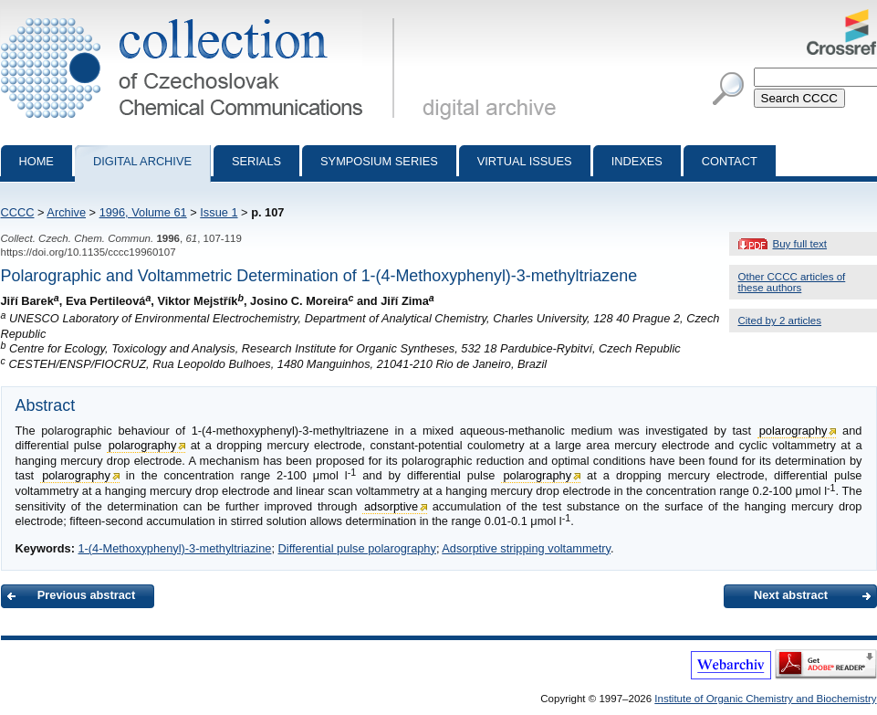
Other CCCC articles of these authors (792, 282)
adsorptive (391, 506)
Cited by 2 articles (780, 320)
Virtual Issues (524, 161)
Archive (66, 212)
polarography (793, 430)
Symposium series (379, 161)
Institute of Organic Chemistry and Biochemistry (765, 698)
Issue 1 (218, 212)
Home (36, 161)
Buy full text (800, 243)
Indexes (637, 161)
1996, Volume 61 (143, 212)
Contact (729, 161)
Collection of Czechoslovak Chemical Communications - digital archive (201, 16)
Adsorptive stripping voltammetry (526, 548)
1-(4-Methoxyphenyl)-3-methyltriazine (174, 548)
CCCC (18, 212)
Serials (256, 161)
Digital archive (142, 161)
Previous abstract (86, 595)
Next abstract (791, 595)
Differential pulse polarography (357, 548)
